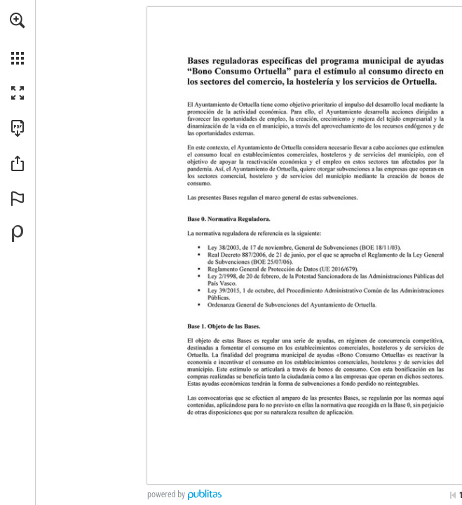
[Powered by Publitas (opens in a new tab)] (17, 233)
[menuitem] (17, 38)
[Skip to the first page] (453, 495)
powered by (166, 494)
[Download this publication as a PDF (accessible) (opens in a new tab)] (17, 128)
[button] (17, 20)
